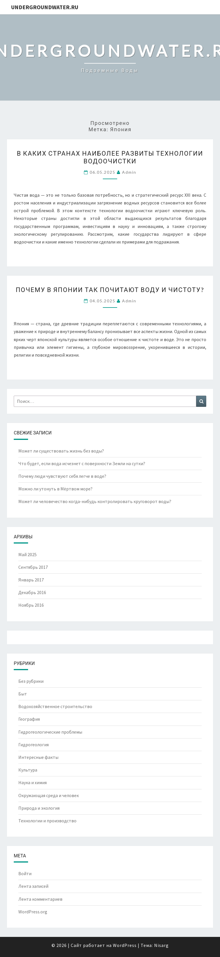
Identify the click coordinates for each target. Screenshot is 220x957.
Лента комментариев (40, 899)
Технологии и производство (47, 820)
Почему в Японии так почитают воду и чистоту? (110, 289)
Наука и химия (32, 782)
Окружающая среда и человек (48, 795)
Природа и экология (39, 808)
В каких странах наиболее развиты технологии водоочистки (110, 157)
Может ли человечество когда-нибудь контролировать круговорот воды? (94, 501)
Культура (27, 770)
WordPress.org (32, 912)
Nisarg (161, 945)
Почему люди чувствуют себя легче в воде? (62, 476)
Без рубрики (31, 681)
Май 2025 (27, 554)
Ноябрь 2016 (31, 605)
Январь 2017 (31, 580)
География (29, 719)
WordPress (125, 945)
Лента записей (33, 886)
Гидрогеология (33, 744)
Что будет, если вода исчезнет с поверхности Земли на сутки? (81, 463)
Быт (22, 694)
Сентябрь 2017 (33, 567)
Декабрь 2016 (32, 592)
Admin (129, 172)
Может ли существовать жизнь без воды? (61, 451)
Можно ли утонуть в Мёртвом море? (55, 489)
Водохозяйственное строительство (55, 706)
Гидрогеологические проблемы (50, 732)
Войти (25, 873)
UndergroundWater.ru (44, 7)
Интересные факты (38, 757)
